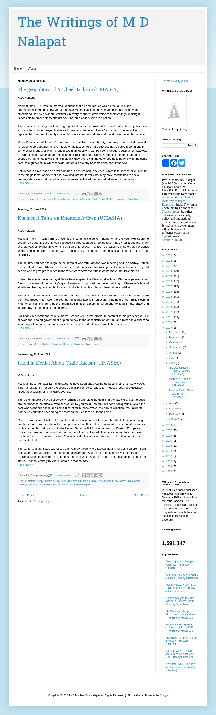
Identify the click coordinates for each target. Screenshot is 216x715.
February (175, 413)
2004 (169, 445)
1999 (169, 466)
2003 (169, 451)
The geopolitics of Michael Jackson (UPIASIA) (68, 89)
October (174, 342)
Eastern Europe (79, 481)
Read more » (25, 183)
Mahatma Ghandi (53, 199)
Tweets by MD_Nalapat (175, 81)
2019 (169, 276)
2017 (169, 286)
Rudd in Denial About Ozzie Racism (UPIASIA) (69, 363)
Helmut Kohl (104, 481)
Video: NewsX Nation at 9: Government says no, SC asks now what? (180, 588)
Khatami (67, 344)
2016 (169, 291)
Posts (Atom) (41, 501)
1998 (169, 471)
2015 (169, 296)
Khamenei (56, 344)
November (175, 337)
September (176, 347)
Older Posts (141, 495)
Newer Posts (26, 495)
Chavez (32, 199)
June (172, 363)
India (39, 199)
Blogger (164, 695)
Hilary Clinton (119, 481)
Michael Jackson (72, 199)
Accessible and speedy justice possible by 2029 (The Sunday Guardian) (179, 627)
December (175, 332)
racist (54, 484)
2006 (169, 435)
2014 (169, 302)
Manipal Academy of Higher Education (178, 201)
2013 (169, 307)
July (172, 357)
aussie (56, 481)
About (32, 68)
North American (34, 484)
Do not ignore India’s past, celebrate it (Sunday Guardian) (180, 564)
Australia (65, 481)
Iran (48, 344)
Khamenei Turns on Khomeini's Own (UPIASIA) (70, 218)
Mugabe (86, 199)
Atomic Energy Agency (39, 481)
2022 (169, 260)
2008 (169, 425)
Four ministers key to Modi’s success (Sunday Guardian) (181, 576)
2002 (169, 456)
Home (18, 68)
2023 (169, 255)
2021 (169, 265)
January (174, 418)
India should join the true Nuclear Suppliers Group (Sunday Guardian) (179, 601)
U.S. (103, 344)
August (173, 352)
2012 (169, 312)
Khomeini (78, 344)
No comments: (63, 193)
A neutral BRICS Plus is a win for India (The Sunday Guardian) (180, 667)
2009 (169, 327)
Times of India (171, 211)
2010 (169, 322)
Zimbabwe (133, 199)
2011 (169, 317)
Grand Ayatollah (36, 344)
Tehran (95, 344)
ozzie (47, 484)
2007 (169, 430)
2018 (169, 281)
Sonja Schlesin (107, 199)
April (172, 403)
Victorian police (84, 484)
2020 (169, 270)
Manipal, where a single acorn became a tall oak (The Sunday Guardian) (179, 654)
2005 (169, 440)
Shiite (88, 344)
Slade (95, 199)
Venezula (121, 199)
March (173, 408)
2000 (169, 461)
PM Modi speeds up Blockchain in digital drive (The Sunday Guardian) (180, 614)
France (93, 481)
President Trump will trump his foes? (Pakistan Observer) (181, 641)
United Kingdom (66, 484)
